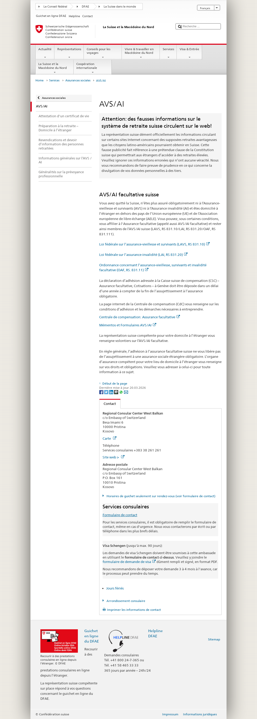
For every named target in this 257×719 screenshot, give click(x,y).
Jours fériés (115, 588)
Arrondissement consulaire (125, 601)
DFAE (85, 6)
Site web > (113, 457)
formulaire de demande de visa (129, 562)
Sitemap (214, 639)
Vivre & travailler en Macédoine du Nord (141, 53)
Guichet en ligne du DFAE (91, 636)
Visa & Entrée (189, 53)
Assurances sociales (77, 80)
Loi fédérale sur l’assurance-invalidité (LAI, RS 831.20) (143, 254)
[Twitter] (106, 392)
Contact (107, 403)
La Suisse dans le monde (120, 6)
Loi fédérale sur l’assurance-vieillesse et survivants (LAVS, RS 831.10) (154, 244)
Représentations (69, 53)
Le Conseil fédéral (55, 6)
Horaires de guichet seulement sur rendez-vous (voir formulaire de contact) (160, 496)
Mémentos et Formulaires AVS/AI (127, 325)
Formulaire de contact (120, 515)
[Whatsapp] (121, 392)
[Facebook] (101, 392)
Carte (109, 438)
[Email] (126, 392)
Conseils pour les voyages (103, 53)
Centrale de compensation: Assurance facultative (139, 317)
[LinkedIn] (111, 392)
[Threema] (116, 392)
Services (168, 53)
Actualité (45, 53)
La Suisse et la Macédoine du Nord (54, 68)
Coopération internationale (92, 68)
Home (39, 80)
